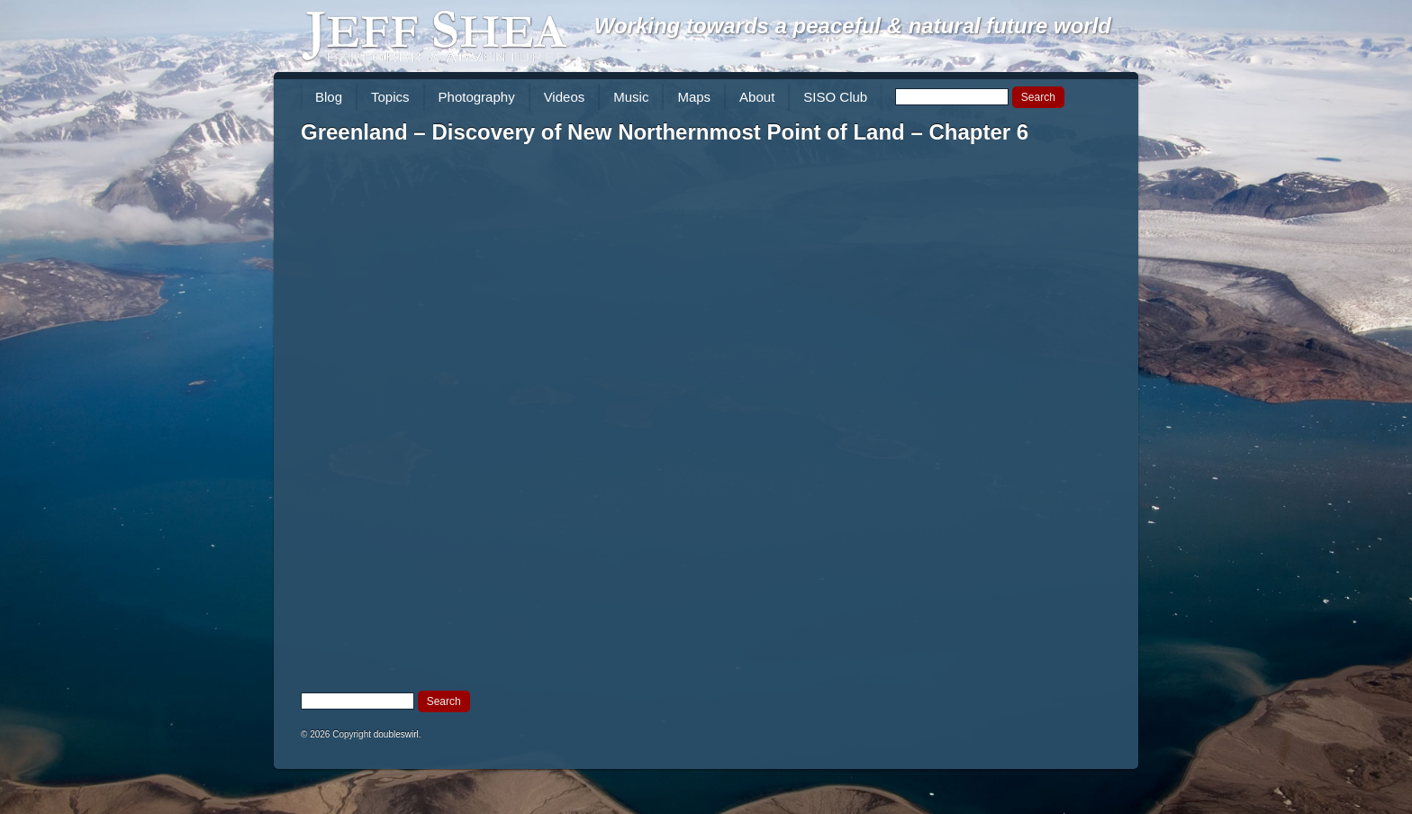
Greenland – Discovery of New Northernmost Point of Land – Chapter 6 (664, 132)
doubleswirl (396, 734)
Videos (564, 96)
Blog (328, 96)
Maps (694, 96)
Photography (477, 96)
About (756, 96)
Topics (390, 96)
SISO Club (835, 96)
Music (630, 96)
